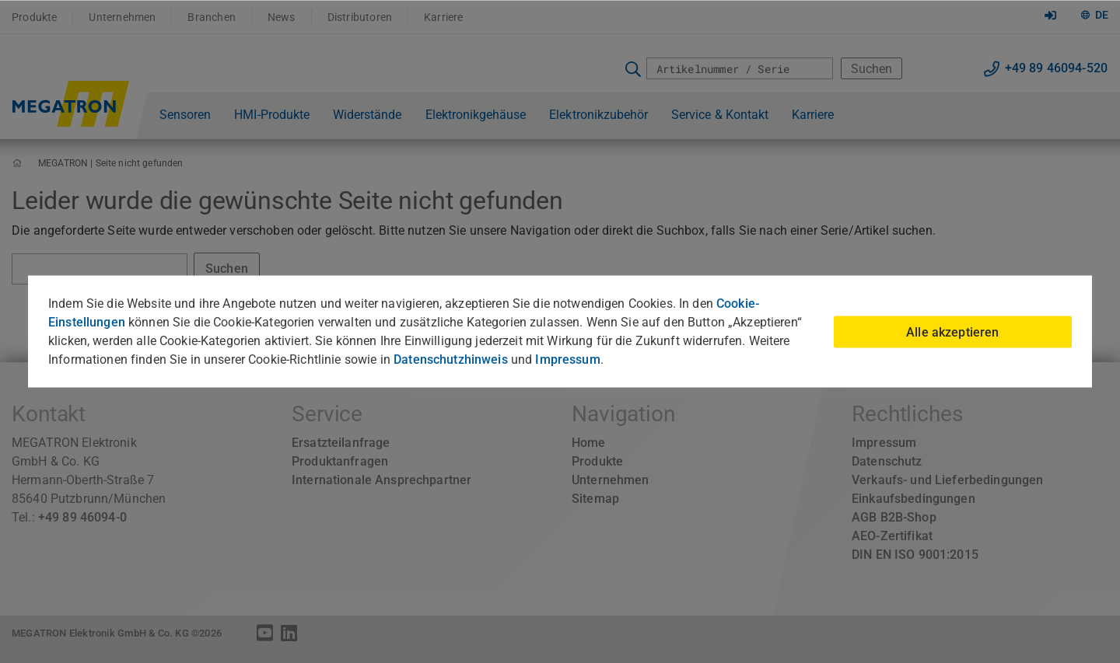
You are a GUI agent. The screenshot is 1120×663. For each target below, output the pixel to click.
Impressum (567, 359)
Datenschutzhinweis (451, 359)
